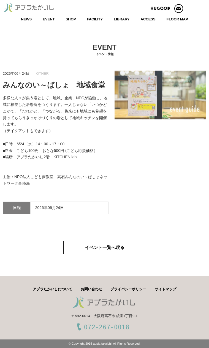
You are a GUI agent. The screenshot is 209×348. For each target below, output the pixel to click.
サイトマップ (165, 289)
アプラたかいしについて (52, 289)
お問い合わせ (91, 289)
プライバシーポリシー (128, 289)
